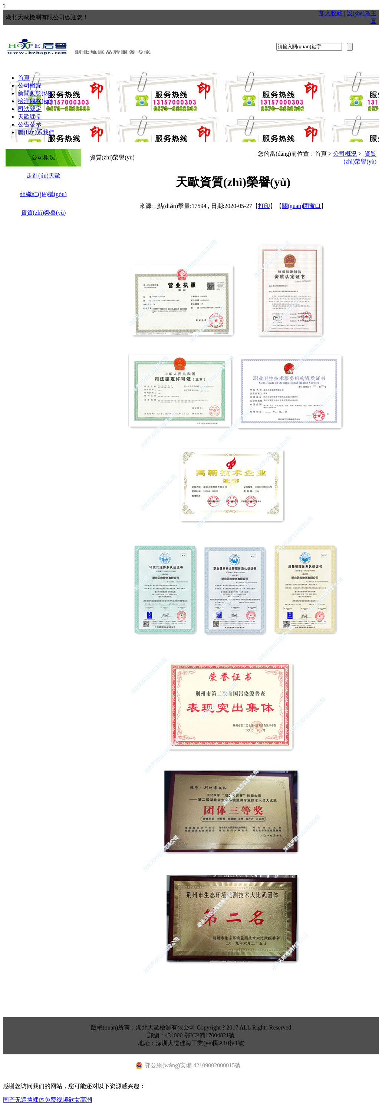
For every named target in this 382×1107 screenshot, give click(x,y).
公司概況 (30, 85)
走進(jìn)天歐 (43, 175)
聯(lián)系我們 (36, 132)
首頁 (24, 78)
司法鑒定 (30, 109)
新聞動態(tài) (35, 93)
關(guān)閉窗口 (301, 206)
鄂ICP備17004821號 (209, 1035)
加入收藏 (331, 13)
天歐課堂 (30, 116)
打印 (264, 206)
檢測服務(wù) (35, 101)
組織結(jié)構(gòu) (43, 194)
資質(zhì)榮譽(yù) (43, 212)
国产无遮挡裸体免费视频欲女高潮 (47, 1100)
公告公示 (30, 124)
